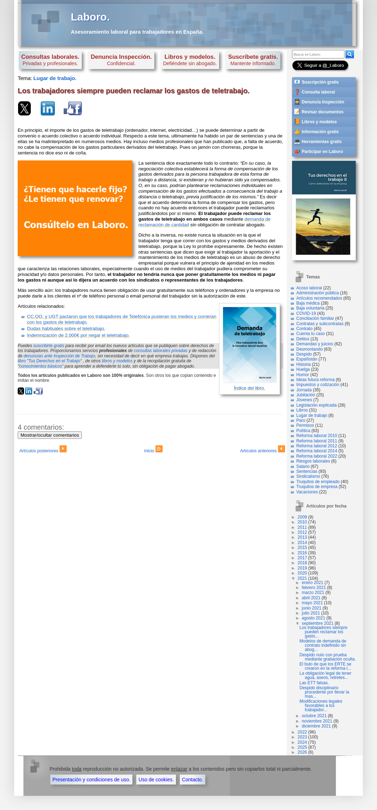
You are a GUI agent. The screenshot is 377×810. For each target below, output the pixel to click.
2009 (302, 517)
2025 (302, 747)
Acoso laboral (309, 287)
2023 (302, 737)
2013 (302, 537)
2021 (302, 578)
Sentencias (306, 471)
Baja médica (308, 303)
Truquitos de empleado (317, 481)
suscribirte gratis (48, 345)
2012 (302, 532)
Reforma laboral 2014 (316, 450)
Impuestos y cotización (317, 384)
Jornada (304, 389)
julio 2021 (311, 613)
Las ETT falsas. (314, 682)
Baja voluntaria (310, 308)
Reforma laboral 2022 (316, 456)
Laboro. (90, 17)
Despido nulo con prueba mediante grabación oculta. (327, 657)
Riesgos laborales (313, 461)
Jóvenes (304, 399)
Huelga (303, 369)
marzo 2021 (313, 592)
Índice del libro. (249, 388)
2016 (302, 552)
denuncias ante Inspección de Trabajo (59, 355)
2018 (302, 562)
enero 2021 (313, 582)
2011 (302, 527)
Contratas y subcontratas (319, 323)
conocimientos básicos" (41, 366)
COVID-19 (306, 313)
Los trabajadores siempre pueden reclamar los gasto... (323, 632)
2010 (302, 522)
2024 (302, 742)
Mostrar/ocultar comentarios (50, 435)
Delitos (302, 338)
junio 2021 (311, 608)
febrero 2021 (314, 587)
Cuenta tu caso (310, 333)
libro (50, 360)
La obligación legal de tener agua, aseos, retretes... (325, 675)
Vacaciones (307, 491)
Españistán (306, 359)
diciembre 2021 (316, 726)
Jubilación (305, 394)
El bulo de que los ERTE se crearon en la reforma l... (325, 666)
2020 (302, 573)
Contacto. (192, 779)
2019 (302, 568)
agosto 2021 (313, 618)
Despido (304, 354)
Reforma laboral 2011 (316, 440)
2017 (302, 557)
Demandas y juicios (314, 343)
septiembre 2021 (317, 623)
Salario (302, 466)
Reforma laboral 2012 (316, 445)
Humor (302, 374)
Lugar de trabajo (311, 415)
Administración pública (317, 292)
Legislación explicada (316, 405)
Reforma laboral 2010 (316, 435)
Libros (302, 410)
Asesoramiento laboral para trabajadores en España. (137, 32)
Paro (300, 420)
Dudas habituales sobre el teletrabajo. (66, 328)
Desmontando (309, 349)
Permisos (305, 425)
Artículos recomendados (319, 298)
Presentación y (91, 779)
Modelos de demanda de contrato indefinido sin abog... (322, 645)
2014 (302, 542)
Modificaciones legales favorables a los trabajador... (320, 705)
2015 (302, 547)
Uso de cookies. (156, 779)
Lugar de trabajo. (54, 78)
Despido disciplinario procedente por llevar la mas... (324, 692)
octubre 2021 (314, 715)
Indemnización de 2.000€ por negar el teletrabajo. (78, 335)
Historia (303, 364)
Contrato (304, 328)
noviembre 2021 (317, 721)
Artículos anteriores (262, 450)
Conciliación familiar (315, 318)
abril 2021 (311, 597)
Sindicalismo (308, 476)
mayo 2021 (312, 602)
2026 (302, 752)
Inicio (153, 450)
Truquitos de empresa (316, 486)
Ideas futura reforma (315, 379)
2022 (302, 732)
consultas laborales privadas (160, 350)
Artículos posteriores (43, 450)
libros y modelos (117, 360)
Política (303, 430)
